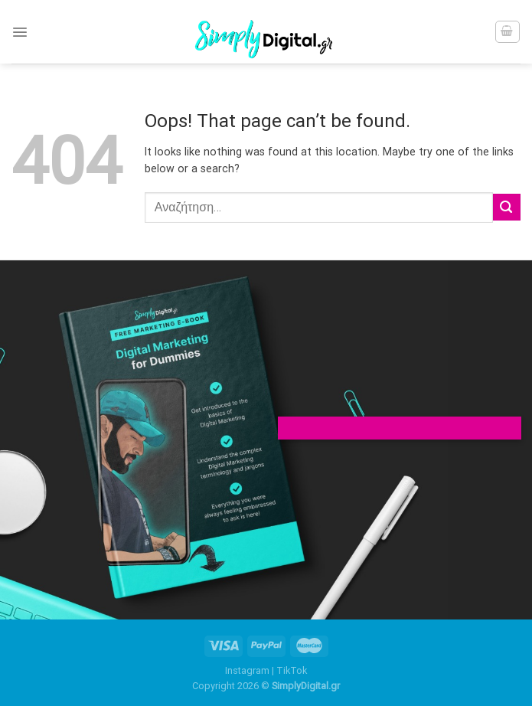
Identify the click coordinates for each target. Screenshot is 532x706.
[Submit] (507, 207)
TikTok (291, 670)
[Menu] (19, 32)
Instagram (247, 670)
